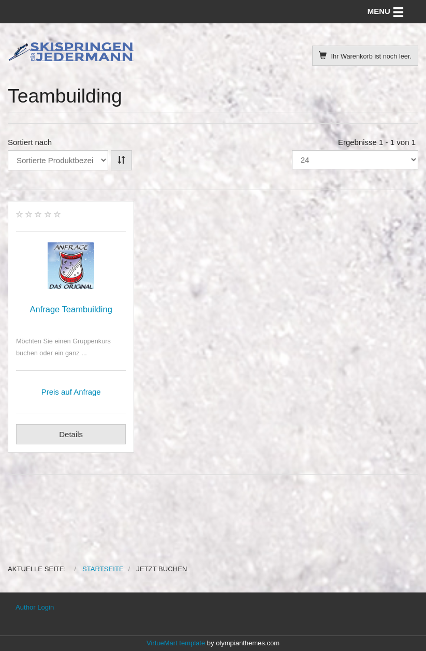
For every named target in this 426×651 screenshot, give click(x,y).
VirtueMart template (175, 643)
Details (71, 434)
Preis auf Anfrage (71, 391)
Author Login (35, 607)
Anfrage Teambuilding (71, 309)
